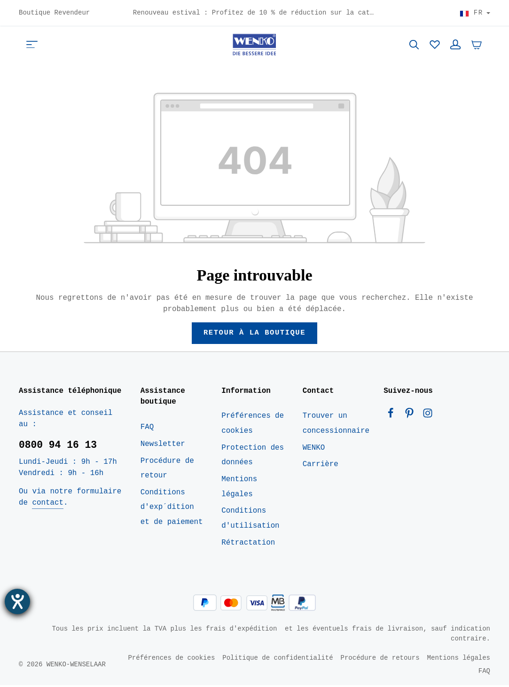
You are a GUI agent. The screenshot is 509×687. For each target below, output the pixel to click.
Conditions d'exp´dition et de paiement (172, 509)
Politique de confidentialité (277, 659)
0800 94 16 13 (58, 446)
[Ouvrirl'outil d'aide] (17, 601)
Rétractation (248, 544)
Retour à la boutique (254, 334)
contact (47, 504)
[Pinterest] (411, 417)
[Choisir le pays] (475, 13)
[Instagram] (428, 417)
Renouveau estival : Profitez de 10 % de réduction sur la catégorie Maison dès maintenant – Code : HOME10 (254, 13)
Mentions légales (239, 488)
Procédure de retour (167, 470)
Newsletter (163, 445)
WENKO (314, 449)
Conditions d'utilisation (250, 520)
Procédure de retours (380, 659)
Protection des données (252, 456)
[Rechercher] (414, 45)
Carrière (320, 466)
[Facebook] (392, 417)
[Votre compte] (455, 45)
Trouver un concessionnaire (336, 425)
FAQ (147, 428)
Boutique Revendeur (54, 13)
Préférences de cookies (252, 425)
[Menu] (32, 45)
